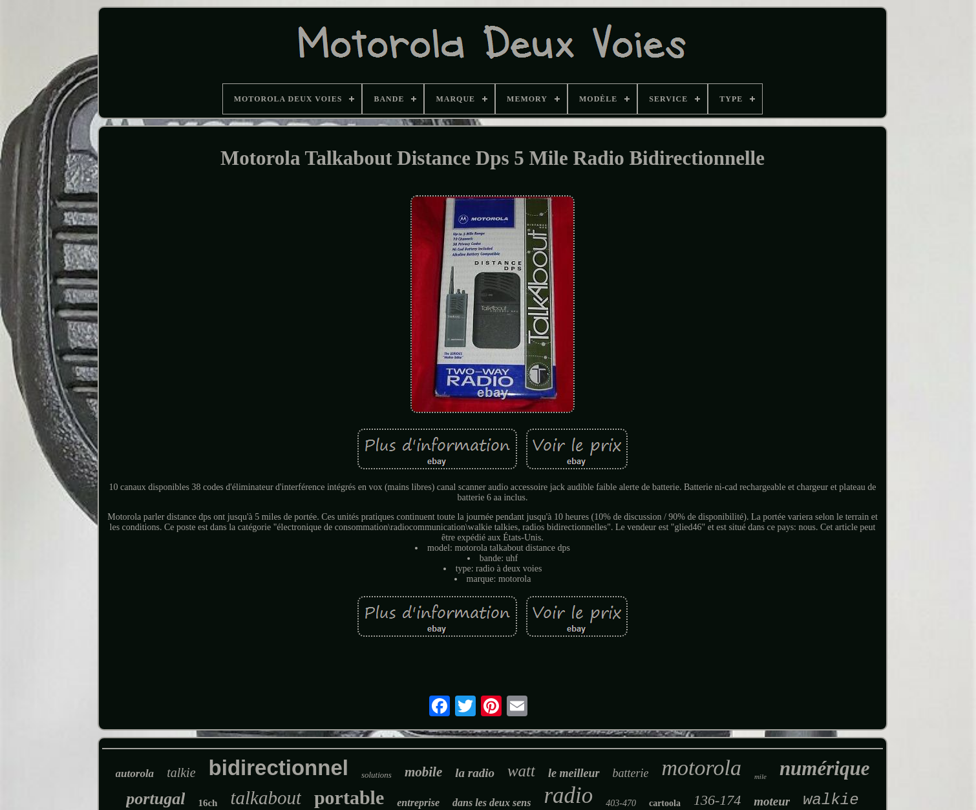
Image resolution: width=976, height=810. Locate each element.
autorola (135, 773)
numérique (825, 768)
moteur (772, 801)
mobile (423, 772)
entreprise (418, 802)
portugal (155, 798)
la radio (474, 773)
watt (521, 771)
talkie (181, 772)
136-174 (717, 800)
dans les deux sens (491, 802)
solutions (376, 775)
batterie (631, 773)
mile (760, 776)
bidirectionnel (278, 768)
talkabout (265, 797)
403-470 (621, 803)
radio (568, 795)
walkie (830, 800)
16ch (207, 803)
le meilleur (574, 773)
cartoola (665, 803)
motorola (701, 768)
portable (349, 797)
